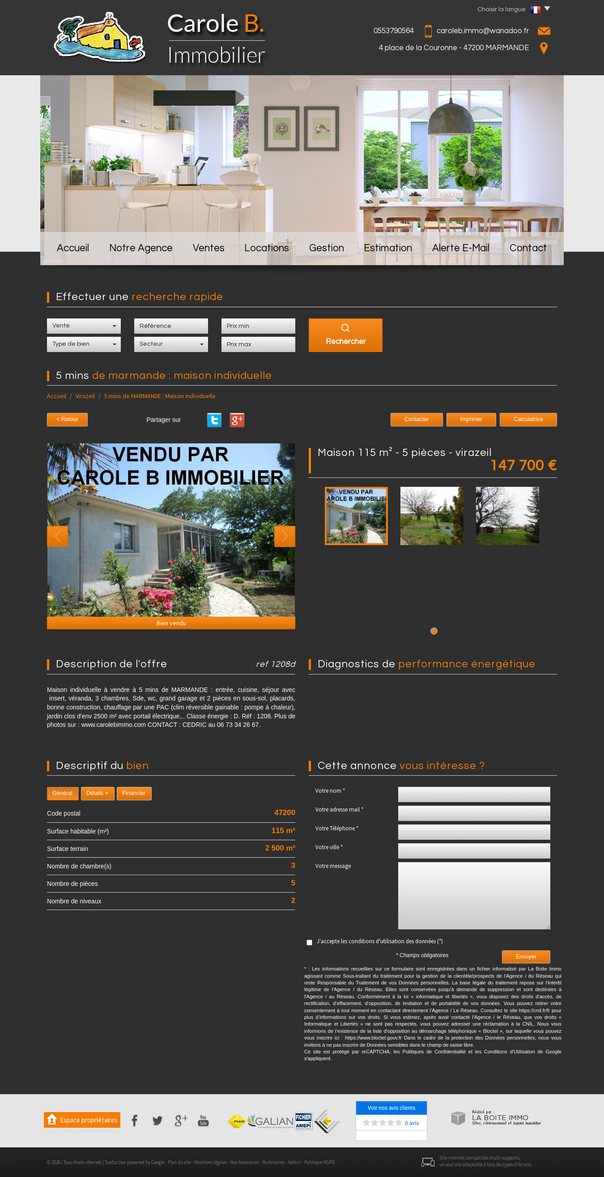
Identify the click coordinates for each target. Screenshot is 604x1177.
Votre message (333, 866)
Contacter (416, 419)
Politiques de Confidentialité (434, 1051)
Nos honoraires (244, 1162)
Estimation (388, 248)
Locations (266, 248)
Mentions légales (210, 1162)
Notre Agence (141, 248)
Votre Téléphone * (336, 828)
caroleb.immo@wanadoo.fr (483, 31)
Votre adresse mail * (339, 809)
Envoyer (526, 957)
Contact (528, 248)
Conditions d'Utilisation (509, 1051)
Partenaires (273, 1162)
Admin (294, 1162)
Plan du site (179, 1162)
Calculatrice (528, 419)
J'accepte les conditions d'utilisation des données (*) (380, 941)
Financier (133, 793)
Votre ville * (329, 847)
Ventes (209, 248)
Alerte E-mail (460, 248)
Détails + (97, 793)
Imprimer (471, 419)
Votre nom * (330, 791)
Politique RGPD (319, 1162)
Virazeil (85, 396)
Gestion (326, 248)
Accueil (73, 248)
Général (62, 793)
